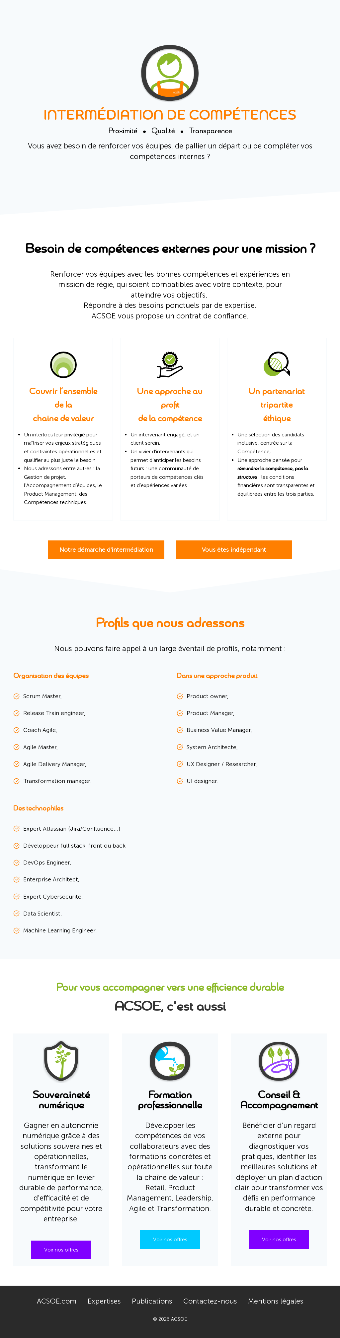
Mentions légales (275, 1301)
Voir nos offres (61, 1250)
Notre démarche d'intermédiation (106, 549)
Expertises (104, 1301)
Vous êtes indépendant (234, 549)
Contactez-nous (210, 1301)
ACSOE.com (56, 1301)
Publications (152, 1301)
